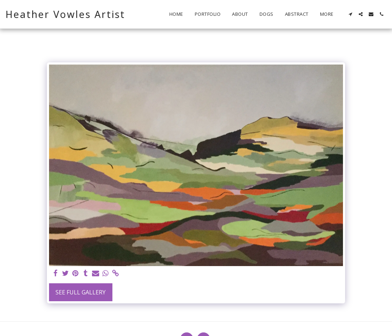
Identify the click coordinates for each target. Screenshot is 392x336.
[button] (350, 14)
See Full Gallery (80, 292)
